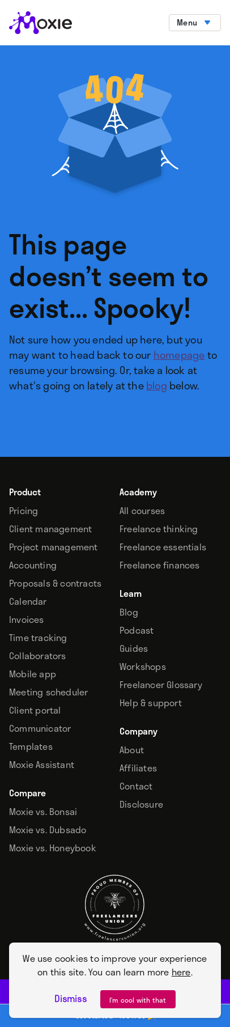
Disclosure (141, 804)
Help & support (151, 703)
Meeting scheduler (48, 692)
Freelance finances (160, 565)
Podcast (137, 630)
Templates (31, 746)
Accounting (33, 565)
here (181, 972)
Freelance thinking (159, 529)
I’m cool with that (138, 1000)
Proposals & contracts (55, 583)
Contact (136, 786)
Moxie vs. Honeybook (52, 848)
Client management (50, 529)
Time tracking (38, 637)
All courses (142, 510)
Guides (134, 648)
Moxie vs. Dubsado (47, 830)
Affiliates (138, 768)
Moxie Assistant (41, 764)
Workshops (143, 666)
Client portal (35, 710)
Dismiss (70, 998)
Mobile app (32, 674)
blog (156, 385)
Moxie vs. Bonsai (43, 811)
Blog (129, 612)
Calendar (28, 601)
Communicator (40, 728)
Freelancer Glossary (161, 684)
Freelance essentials (163, 547)
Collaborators (37, 656)
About (132, 750)
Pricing (23, 510)
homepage (179, 355)
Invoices (26, 619)
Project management (53, 547)
